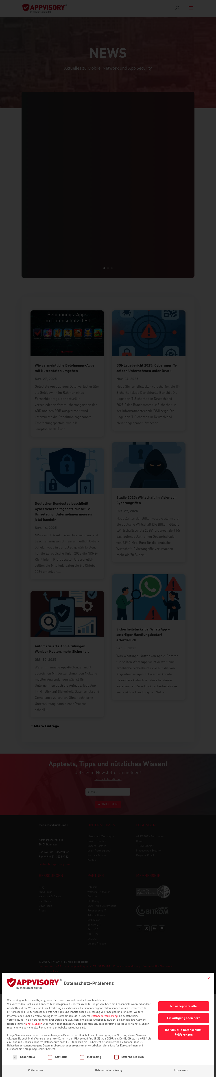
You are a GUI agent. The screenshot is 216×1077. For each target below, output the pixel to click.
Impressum (181, 1070)
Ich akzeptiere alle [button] (183, 1006)
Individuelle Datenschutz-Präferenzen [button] (183, 1032)
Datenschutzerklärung (104, 1016)
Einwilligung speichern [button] (183, 1018)
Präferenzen (35, 1070)
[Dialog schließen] (208, 978)
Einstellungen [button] (33, 1024)
